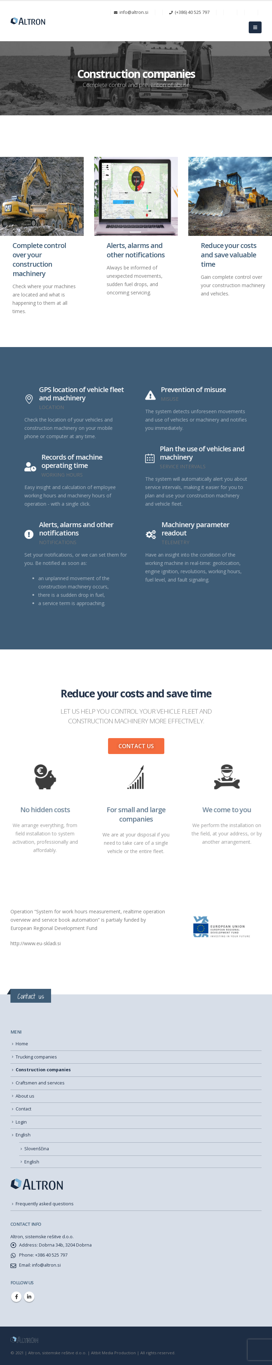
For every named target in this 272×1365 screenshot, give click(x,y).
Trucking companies (36, 1057)
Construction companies (43, 1070)
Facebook (16, 1297)
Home (22, 1044)
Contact (23, 1109)
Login (21, 1122)
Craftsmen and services (40, 1083)
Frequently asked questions (45, 1204)
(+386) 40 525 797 (189, 12)
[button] (136, 746)
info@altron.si (131, 12)
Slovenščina (36, 1149)
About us (25, 1096)
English (23, 1135)
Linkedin (29, 1297)
